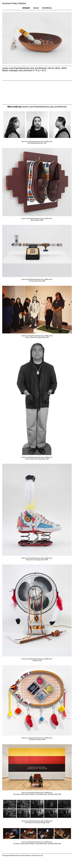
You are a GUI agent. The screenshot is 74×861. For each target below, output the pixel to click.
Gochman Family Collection (14, 3)
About (36, 8)
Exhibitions (47, 8)
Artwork (26, 8)
